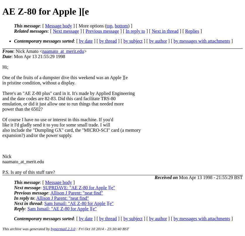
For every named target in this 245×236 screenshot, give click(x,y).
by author (158, 41)
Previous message (102, 31)
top (109, 25)
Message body (58, 25)
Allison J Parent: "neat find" (76, 192)
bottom (121, 25)
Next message (66, 31)
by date (86, 41)
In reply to (135, 31)
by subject (132, 41)
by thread (108, 41)
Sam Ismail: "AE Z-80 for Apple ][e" (79, 203)
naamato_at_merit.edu (63, 51)
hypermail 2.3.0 (63, 229)
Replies (192, 31)
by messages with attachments (202, 41)
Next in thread (165, 31)
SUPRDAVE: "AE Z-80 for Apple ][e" (79, 187)
